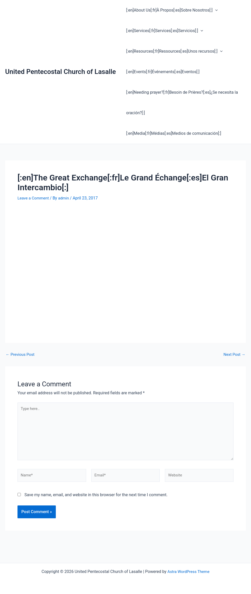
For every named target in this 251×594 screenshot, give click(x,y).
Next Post (233, 354)
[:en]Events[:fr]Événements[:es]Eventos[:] (161, 71)
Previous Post (21, 354)
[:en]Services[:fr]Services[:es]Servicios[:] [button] (163, 31)
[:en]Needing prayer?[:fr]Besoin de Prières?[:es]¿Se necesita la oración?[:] (181, 102)
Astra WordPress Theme (188, 571)
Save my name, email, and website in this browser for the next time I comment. (96, 498)
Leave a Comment (34, 198)
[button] (214, 10)
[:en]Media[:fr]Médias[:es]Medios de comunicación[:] (172, 133)
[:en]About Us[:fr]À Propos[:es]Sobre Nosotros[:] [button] (171, 10)
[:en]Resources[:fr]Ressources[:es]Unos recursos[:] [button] (173, 51)
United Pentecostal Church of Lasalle (60, 71)
